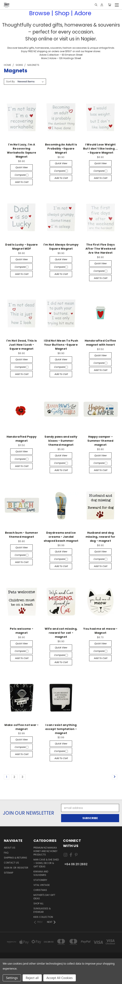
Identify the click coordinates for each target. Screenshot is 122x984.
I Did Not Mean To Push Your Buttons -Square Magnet (61, 345)
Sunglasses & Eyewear (42, 910)
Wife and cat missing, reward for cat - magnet (61, 633)
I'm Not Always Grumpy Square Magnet (61, 247)
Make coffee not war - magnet (21, 727)
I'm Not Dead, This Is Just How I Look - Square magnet (21, 345)
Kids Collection (43, 917)
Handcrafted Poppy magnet (22, 439)
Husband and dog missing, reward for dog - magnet (100, 537)
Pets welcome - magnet (21, 631)
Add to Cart (21, 182)
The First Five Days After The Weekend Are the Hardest (100, 249)
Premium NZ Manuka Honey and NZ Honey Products (45, 851)
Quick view (21, 167)
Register (22, 867)
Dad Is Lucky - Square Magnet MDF (21, 247)
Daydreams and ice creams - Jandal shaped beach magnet (61, 537)
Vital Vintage (41, 885)
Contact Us (11, 862)
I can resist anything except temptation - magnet (61, 729)
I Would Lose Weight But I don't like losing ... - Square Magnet (100, 149)
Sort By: (10, 81)
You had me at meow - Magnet (100, 631)
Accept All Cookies (59, 978)
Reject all (32, 978)
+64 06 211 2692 (75, 864)
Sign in (8, 867)
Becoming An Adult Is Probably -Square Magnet (61, 149)
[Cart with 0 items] (109, 4)
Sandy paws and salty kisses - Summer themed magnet (60, 441)
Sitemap (8, 872)
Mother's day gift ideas (44, 896)
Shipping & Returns (15, 857)
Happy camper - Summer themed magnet (100, 441)
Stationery (40, 880)
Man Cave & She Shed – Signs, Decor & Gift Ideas (46, 863)
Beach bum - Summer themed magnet (21, 535)
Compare (21, 174)
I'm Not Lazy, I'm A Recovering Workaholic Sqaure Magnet (21, 151)
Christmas (40, 890)
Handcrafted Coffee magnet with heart (100, 343)
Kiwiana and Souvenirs (40, 873)
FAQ (6, 852)
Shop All (38, 903)
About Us (9, 847)
